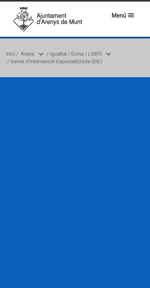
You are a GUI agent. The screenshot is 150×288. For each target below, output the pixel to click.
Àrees (27, 54)
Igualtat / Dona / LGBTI (76, 54)
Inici (10, 54)
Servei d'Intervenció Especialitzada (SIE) (56, 61)
